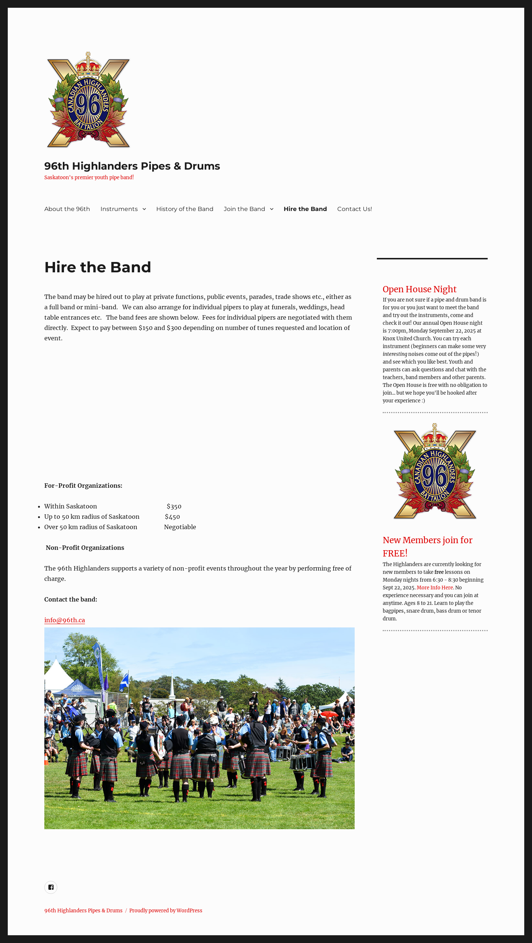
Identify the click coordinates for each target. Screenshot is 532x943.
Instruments (119, 208)
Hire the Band (305, 208)
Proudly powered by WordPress (165, 911)
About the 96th (67, 208)
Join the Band (244, 208)
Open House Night (420, 289)
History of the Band (185, 208)
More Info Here (435, 588)
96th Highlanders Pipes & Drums (132, 166)
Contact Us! (354, 208)
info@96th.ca (64, 620)
